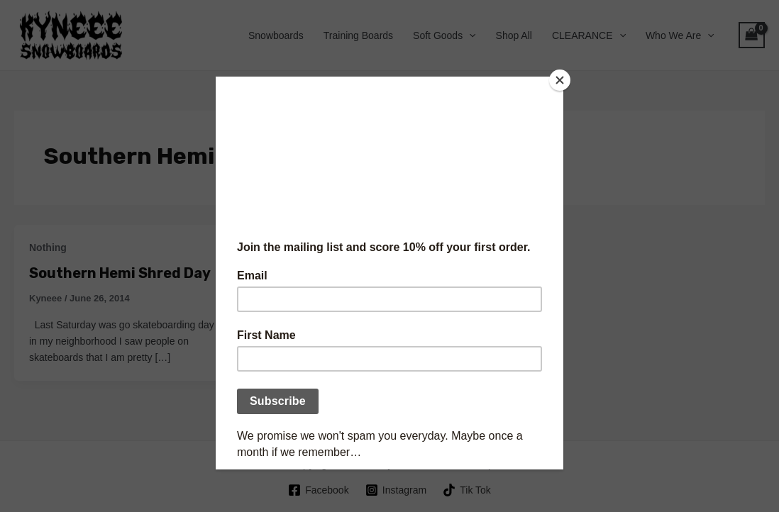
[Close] (559, 80)
